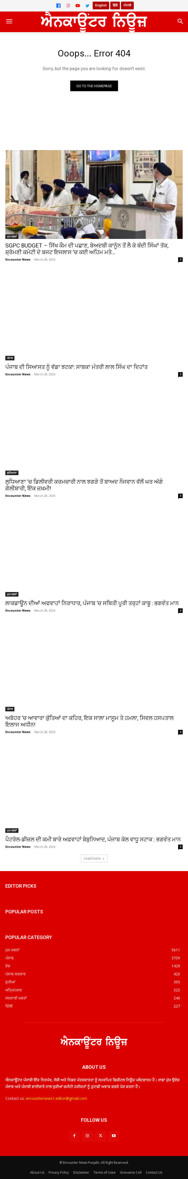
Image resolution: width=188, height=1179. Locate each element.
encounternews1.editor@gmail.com (56, 1098)
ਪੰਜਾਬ (10, 358)
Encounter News (17, 259)
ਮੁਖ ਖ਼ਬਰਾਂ (12, 236)
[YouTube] (77, 6)
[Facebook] (58, 6)
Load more (94, 858)
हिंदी (115, 5)
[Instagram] (68, 6)
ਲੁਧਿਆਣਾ (12, 473)
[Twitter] (87, 6)
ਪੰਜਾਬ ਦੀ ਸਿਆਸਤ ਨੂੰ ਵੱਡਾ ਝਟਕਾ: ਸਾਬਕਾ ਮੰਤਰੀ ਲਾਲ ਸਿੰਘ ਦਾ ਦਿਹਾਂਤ (76, 367)
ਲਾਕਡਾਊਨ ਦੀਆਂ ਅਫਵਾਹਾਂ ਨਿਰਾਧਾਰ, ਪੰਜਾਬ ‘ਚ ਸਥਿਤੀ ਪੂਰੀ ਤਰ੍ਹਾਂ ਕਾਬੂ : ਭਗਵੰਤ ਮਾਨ (92, 603)
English (101, 5)
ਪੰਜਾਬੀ (127, 5)
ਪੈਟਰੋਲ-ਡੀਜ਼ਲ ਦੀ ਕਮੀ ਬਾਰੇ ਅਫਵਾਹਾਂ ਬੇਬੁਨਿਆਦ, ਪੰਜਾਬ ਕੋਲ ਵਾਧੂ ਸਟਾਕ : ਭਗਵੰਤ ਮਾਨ (93, 839)
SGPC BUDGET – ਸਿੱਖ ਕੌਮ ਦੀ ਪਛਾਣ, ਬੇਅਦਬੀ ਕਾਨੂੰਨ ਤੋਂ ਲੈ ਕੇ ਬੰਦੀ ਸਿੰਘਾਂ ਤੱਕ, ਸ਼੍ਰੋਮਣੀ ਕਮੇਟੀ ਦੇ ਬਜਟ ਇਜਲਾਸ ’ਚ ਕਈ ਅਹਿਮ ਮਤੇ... (87, 248)
